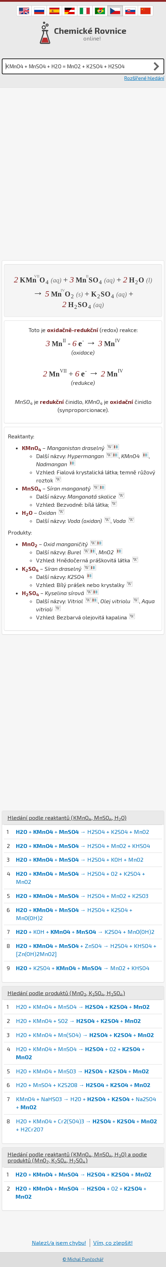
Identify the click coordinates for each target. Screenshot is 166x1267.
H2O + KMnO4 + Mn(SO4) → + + (85, 1034)
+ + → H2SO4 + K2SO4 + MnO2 (82, 831)
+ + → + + (84, 1174)
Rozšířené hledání (144, 78)
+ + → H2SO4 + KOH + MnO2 (79, 859)
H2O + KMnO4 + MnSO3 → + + (82, 1071)
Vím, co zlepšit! (113, 1242)
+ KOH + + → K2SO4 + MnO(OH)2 (85, 931)
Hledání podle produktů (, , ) (66, 993)
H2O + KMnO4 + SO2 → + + (78, 1020)
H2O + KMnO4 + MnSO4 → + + (83, 1006)
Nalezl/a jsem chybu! (59, 1242)
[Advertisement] (83, 174)
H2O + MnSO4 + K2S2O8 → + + (83, 1084)
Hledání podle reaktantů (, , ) (66, 817)
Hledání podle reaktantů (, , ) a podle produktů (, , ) (77, 1157)
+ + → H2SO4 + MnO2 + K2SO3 (82, 895)
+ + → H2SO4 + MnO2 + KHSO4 (83, 845)
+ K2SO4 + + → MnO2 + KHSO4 (82, 968)
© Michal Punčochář (83, 1259)
